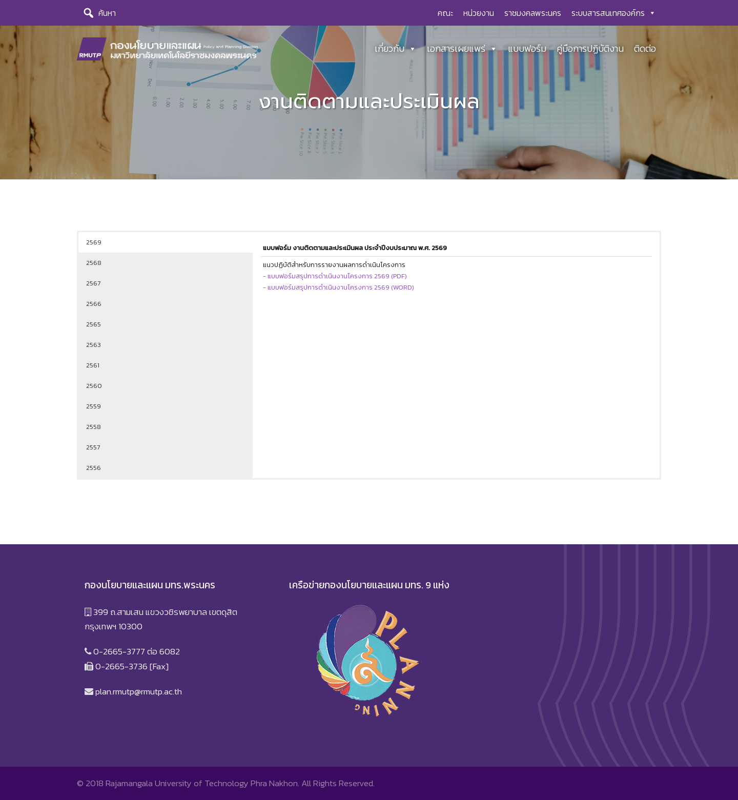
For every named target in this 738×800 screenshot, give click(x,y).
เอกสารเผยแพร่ (462, 48)
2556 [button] (93, 468)
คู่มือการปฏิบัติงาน (590, 48)
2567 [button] (93, 283)
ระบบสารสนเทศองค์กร (613, 13)
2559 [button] (93, 406)
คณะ (445, 13)
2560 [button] (94, 386)
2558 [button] (93, 427)
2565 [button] (93, 324)
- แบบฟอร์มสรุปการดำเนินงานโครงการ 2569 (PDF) (335, 274)
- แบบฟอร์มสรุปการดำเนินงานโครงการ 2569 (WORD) (338, 286)
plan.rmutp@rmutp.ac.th (138, 691)
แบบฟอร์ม (527, 48)
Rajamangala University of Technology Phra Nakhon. (202, 783)
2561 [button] (92, 365)
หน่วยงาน (478, 13)
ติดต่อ (645, 48)
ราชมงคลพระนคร (532, 13)
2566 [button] (93, 304)
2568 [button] (93, 263)
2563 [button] (93, 345)
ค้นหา (107, 13)
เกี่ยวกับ (396, 48)
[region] (369, 102)
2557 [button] (93, 447)
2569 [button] (93, 242)
